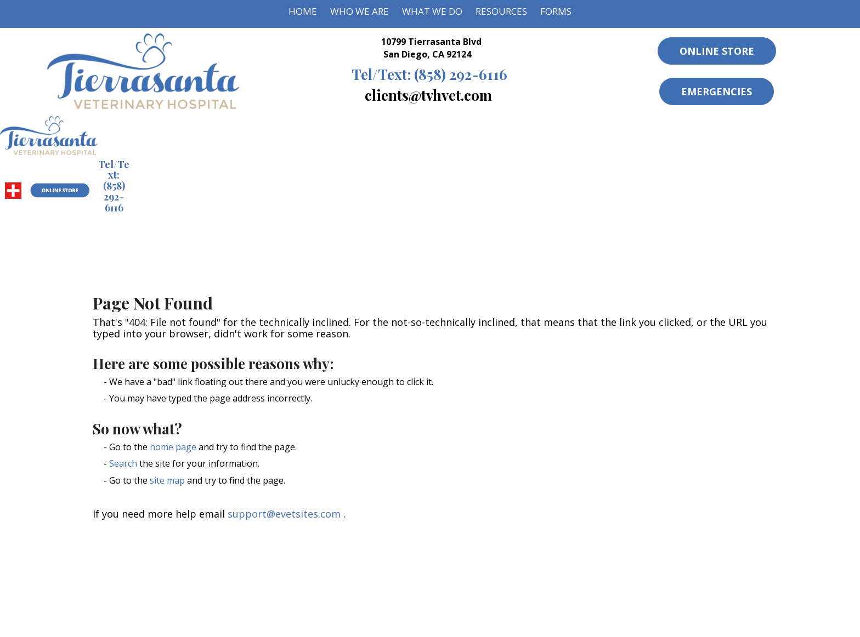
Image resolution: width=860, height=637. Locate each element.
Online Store (717, 51)
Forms (556, 11)
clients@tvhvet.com (428, 94)
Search (123, 463)
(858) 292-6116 (429, 74)
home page (173, 447)
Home (302, 11)
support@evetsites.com (284, 513)
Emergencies (716, 91)
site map (167, 480)
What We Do (432, 11)
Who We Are (359, 11)
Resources (501, 11)
